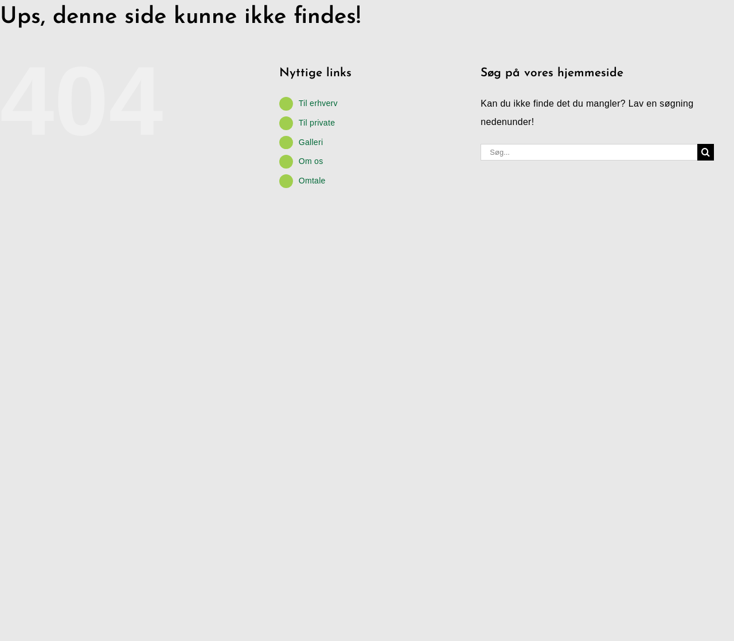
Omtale (312, 180)
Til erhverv (318, 103)
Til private (317, 122)
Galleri (311, 142)
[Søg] (705, 152)
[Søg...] (589, 152)
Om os (311, 161)
